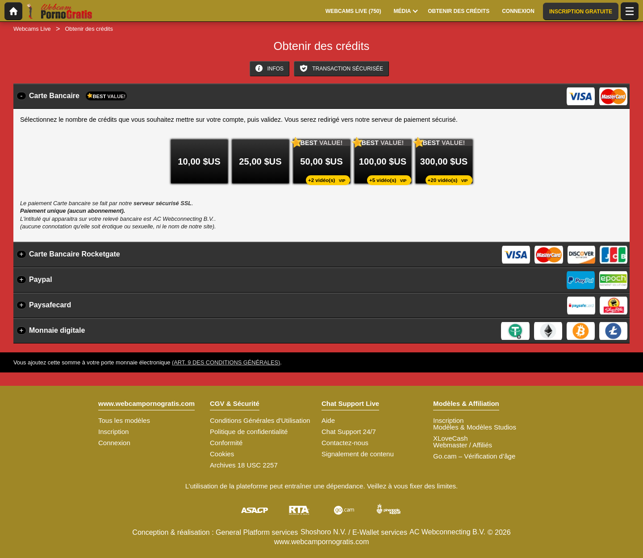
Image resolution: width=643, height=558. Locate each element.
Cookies (222, 454)
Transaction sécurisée (341, 68)
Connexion (114, 442)
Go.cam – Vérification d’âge (474, 456)
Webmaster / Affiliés (462, 445)
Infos (269, 68)
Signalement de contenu (358, 454)
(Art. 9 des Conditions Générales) (226, 362)
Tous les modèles (124, 420)
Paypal (40, 279)
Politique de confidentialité (249, 431)
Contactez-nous (345, 442)
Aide (328, 420)
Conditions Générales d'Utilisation (260, 420)
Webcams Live (32, 28)
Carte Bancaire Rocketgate (74, 254)
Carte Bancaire (78, 95)
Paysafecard (50, 305)
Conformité (226, 442)
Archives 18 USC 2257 (244, 465)
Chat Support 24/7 (349, 431)
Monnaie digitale (57, 330)
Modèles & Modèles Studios (474, 427)
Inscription (113, 431)
